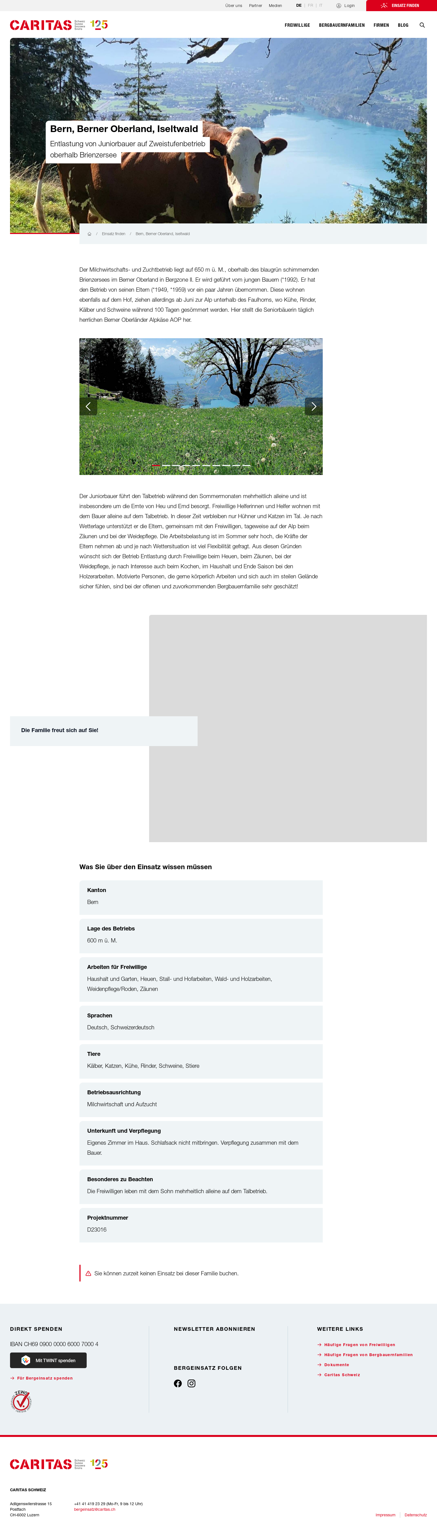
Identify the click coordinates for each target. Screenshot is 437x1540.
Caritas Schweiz (338, 1375)
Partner (255, 5)
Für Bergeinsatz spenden (41, 1378)
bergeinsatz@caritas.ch (94, 1509)
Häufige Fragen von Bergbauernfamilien (365, 1355)
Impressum (385, 1514)
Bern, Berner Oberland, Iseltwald (163, 234)
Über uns (233, 5)
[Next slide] (314, 406)
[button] (156, 465)
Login (345, 5)
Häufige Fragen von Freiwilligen (356, 1344)
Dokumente (333, 1365)
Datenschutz (416, 1514)
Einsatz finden (405, 5)
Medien (275, 5)
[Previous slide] (88, 406)
